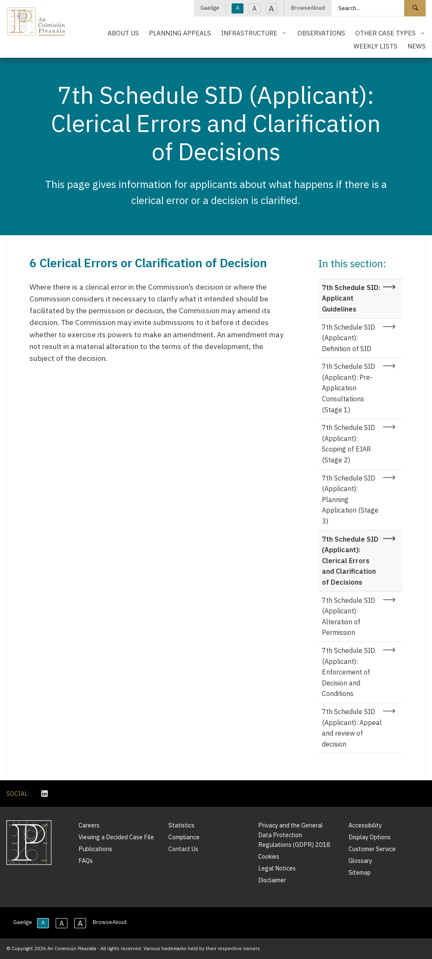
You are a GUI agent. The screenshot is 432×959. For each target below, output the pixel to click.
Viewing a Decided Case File (116, 837)
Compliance (184, 837)
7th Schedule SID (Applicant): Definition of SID (348, 338)
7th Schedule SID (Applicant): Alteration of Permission (348, 616)
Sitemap (359, 872)
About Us (123, 33)
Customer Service (372, 849)
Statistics (181, 825)
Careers (89, 825)
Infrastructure (249, 33)
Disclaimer (272, 880)
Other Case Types (385, 33)
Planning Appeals (180, 33)
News (417, 46)
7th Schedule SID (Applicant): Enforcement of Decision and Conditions (348, 672)
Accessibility (365, 825)
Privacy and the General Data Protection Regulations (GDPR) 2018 (294, 835)
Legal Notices (277, 868)
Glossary (360, 861)
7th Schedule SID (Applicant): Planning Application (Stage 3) (350, 499)
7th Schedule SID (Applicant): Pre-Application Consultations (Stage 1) (348, 388)
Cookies (268, 856)
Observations (321, 33)
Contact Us (183, 849)
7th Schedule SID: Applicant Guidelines (351, 298)
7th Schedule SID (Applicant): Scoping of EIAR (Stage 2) (348, 443)
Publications (95, 849)
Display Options (369, 837)
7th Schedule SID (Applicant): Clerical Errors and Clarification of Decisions (350, 560)
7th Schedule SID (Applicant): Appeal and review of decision (352, 727)
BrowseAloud (308, 7)
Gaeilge (209, 7)
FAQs (85, 861)
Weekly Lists (375, 46)
